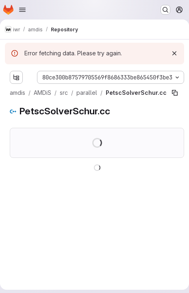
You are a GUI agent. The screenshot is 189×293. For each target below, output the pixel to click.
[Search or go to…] (165, 10)
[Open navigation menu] (22, 9)
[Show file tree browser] (16, 77)
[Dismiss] (174, 53)
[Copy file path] (174, 92)
